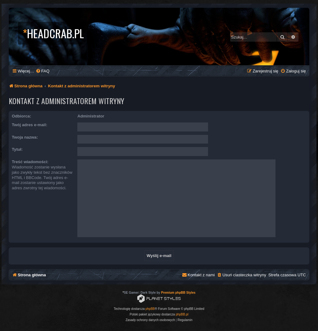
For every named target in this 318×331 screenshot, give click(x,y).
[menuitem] (42, 71)
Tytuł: (17, 149)
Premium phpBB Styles (178, 292)
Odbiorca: (21, 116)
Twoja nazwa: (25, 137)
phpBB (150, 308)
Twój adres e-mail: (29, 124)
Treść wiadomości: (30, 161)
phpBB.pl (182, 314)
